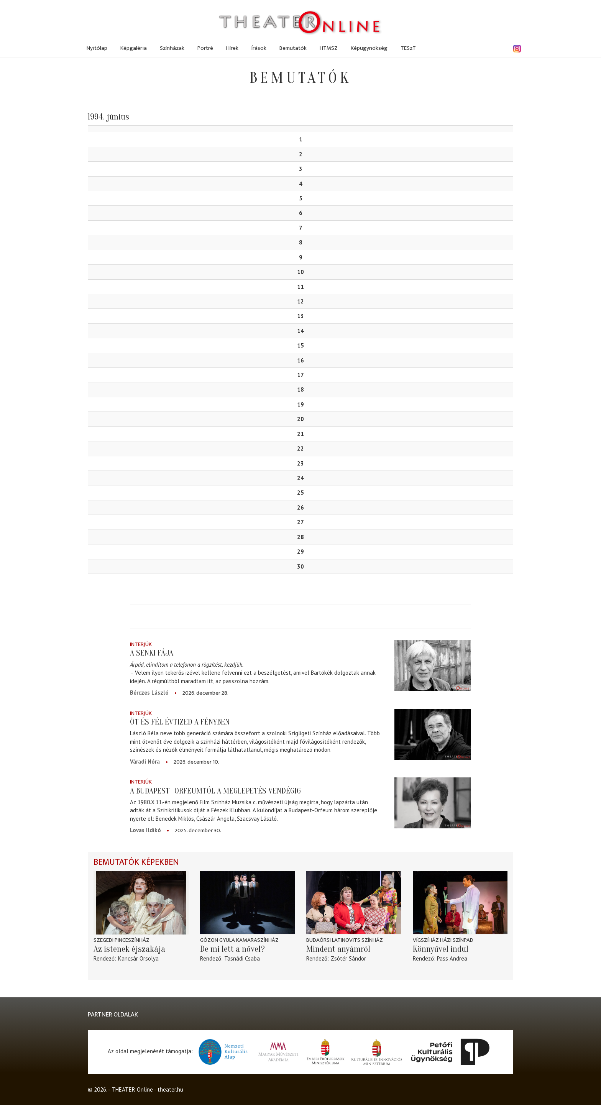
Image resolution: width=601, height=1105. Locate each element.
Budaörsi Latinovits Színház (344, 940)
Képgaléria (133, 48)
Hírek (232, 48)
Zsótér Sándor (348, 958)
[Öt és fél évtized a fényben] (432, 734)
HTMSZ (329, 48)
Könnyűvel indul (440, 949)
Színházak (172, 48)
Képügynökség (369, 48)
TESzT (408, 48)
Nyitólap (97, 48)
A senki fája (151, 652)
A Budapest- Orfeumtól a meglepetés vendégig (215, 790)
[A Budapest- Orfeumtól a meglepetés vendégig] (432, 802)
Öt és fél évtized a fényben (180, 721)
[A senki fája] (432, 665)
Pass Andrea (452, 958)
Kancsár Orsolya (138, 958)
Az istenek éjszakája (129, 949)
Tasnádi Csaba (242, 958)
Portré (205, 48)
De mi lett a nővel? (232, 949)
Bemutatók (293, 48)
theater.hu (170, 1089)
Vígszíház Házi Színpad (443, 940)
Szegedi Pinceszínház (121, 940)
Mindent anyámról (338, 949)
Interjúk (141, 644)
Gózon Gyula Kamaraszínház (239, 940)
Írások (258, 48)
